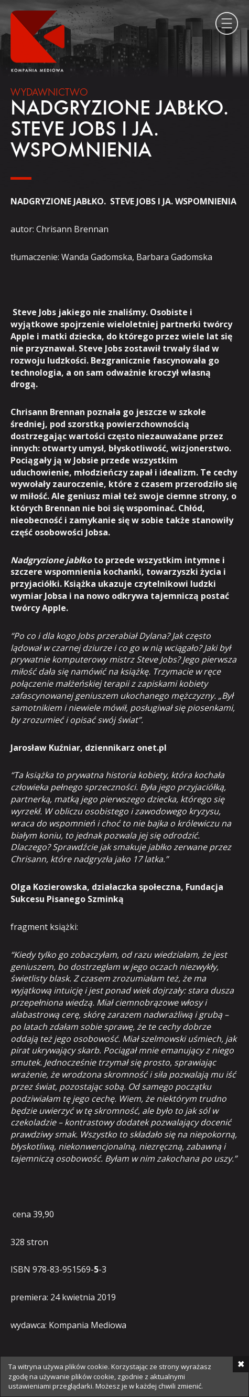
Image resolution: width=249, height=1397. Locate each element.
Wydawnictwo (49, 93)
